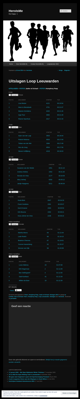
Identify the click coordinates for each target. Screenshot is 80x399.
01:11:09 (59, 269)
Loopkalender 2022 (53, 64)
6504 (48, 147)
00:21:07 (60, 107)
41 (45, 276)
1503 (49, 208)
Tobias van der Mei (24, 143)
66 (48, 236)
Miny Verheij (21, 179)
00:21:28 (60, 115)
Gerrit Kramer (22, 208)
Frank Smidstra (23, 204)
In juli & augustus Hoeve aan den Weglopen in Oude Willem (28, 379)
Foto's (26, 294)
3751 (48, 107)
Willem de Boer (24, 280)
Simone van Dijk (23, 248)
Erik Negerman (24, 269)
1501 (49, 204)
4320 (48, 111)
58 (48, 248)
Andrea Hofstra (22, 172)
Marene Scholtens (24, 111)
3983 (48, 115)
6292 (50, 179)
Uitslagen (52, 296)
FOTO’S (22, 88)
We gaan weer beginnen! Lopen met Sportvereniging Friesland (29, 377)
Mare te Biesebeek (24, 107)
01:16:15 (61, 236)
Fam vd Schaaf (18, 296)
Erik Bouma (22, 212)
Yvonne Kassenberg (25, 244)
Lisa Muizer (22, 103)
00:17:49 (60, 143)
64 (48, 233)
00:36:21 (61, 212)
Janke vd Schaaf (44, 294)
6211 (50, 183)
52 (48, 244)
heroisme (29, 70)
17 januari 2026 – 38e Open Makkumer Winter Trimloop (26, 372)
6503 (48, 139)
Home (11, 64)
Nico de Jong (23, 147)
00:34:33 (61, 200)
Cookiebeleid (43, 396)
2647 (49, 200)
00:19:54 (60, 103)
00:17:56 (60, 147)
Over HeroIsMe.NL (21, 64)
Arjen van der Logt (24, 136)
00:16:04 (60, 136)
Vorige (60, 70)
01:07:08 (59, 265)
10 (45, 280)
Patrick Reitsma (23, 139)
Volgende (67, 70)
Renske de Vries (23, 176)
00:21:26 (60, 111)
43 (45, 265)
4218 (48, 151)
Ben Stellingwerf (24, 273)
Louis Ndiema (23, 265)
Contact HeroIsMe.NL (37, 64)
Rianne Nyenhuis (24, 119)
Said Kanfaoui (24, 276)
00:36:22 (61, 216)
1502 (49, 212)
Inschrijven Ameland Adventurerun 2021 (22, 381)
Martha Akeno (23, 233)
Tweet (12, 290)
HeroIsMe (16, 11)
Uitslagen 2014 (54, 294)
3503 (48, 136)
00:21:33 (60, 119)
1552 (50, 172)
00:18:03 (60, 151)
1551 (50, 168)
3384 (48, 143)
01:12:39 (59, 280)
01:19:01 (61, 240)
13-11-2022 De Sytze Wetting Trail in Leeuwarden (24, 374)
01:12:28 (59, 276)
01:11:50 (59, 273)
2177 (50, 176)
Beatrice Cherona (24, 240)
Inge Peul (21, 115)
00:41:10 (62, 168)
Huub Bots (21, 200)
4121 (48, 103)
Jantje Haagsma (23, 183)
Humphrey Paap (33, 294)
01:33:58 (61, 248)
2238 (49, 216)
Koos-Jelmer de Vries (25, 216)
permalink (13, 298)
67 (48, 240)
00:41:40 (62, 172)
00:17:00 (60, 139)
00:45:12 (62, 179)
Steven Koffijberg (24, 151)
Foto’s (26, 296)
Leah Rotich (22, 236)
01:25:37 (61, 244)
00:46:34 (62, 183)
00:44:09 (62, 176)
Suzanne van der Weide (25, 168)
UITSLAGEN (13, 88)
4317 (48, 119)
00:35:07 (61, 204)
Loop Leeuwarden (43, 296)
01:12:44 (61, 233)
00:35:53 (61, 208)
